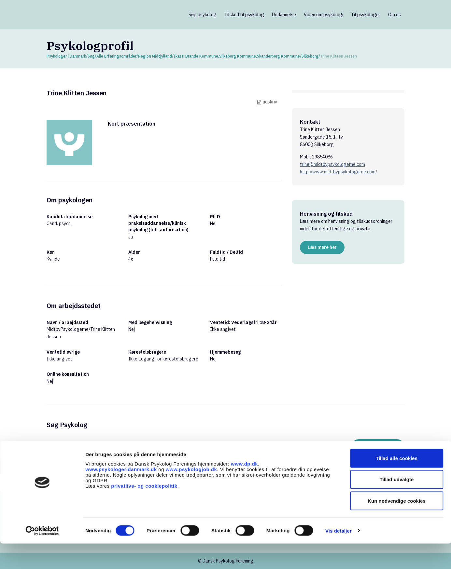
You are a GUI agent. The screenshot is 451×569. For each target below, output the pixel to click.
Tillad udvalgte (397, 505)
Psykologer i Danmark (66, 56)
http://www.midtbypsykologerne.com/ (338, 172)
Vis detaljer (338, 556)
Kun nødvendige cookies (397, 526)
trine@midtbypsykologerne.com (332, 164)
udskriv (270, 102)
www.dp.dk (244, 489)
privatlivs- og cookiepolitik (144, 511)
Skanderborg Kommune (278, 56)
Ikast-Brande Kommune (196, 56)
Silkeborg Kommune (237, 56)
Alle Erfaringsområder (116, 56)
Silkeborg (310, 56)
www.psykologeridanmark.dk (121, 494)
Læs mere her (322, 247)
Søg (91, 56)
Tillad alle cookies (396, 483)
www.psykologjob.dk (191, 494)
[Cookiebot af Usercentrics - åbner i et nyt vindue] (42, 556)
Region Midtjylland (155, 56)
